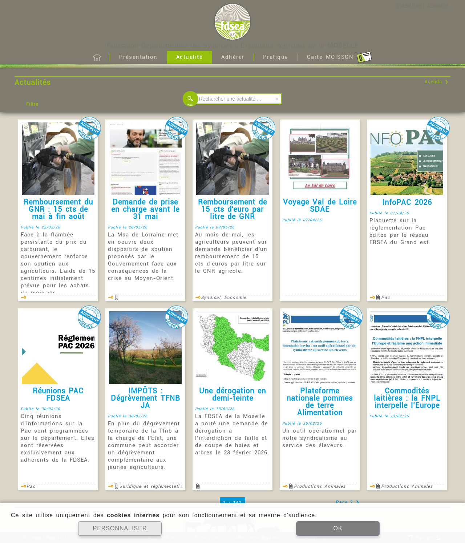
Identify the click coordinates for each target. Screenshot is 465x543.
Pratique (275, 57)
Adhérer (232, 57)
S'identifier (408, 5)
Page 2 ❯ (348, 502)
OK (337, 528)
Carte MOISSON (339, 57)
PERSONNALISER (120, 528)
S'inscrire (438, 5)
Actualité (189, 57)
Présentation (138, 57)
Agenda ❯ (437, 81)
